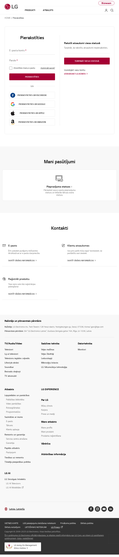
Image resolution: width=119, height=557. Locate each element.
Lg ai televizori (11, 353)
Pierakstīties (32, 76)
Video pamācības (13, 403)
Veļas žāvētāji (47, 353)
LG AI (7, 473)
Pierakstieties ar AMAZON (32, 122)
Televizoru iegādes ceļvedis (17, 358)
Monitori (82, 349)
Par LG (44, 399)
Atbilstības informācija (53, 454)
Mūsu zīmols (46, 405)
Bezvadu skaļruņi (13, 371)
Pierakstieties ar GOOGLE (32, 104)
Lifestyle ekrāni (12, 362)
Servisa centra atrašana (16, 438)
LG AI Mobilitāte (13, 487)
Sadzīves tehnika (50, 343)
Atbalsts (9, 389)
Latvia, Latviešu (17, 509)
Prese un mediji (48, 413)
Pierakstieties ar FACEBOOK (32, 95)
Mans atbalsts (49, 421)
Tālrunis (9, 425)
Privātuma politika (68, 523)
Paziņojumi (11, 452)
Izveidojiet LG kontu (75, 73)
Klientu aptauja (12, 429)
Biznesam (106, 3)
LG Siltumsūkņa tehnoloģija (54, 367)
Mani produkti (47, 431)
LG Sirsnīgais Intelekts (15, 479)
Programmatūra (13, 411)
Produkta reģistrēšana (51, 435)
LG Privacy (55, 527)
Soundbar (9, 367)
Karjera (44, 409)
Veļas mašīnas (47, 349)
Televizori (9, 349)
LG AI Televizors (13, 483)
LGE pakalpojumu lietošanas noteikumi (39, 523)
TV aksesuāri (11, 375)
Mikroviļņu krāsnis (49, 362)
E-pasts (9, 421)
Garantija (10, 442)
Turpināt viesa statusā (87, 61)
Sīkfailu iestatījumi (12, 527)
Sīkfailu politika (86, 523)
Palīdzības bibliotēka (15, 399)
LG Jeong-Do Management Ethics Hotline (25, 546)
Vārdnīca (45, 443)
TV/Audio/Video (13, 343)
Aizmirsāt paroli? (48, 68)
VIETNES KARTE (11, 523)
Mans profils (46, 427)
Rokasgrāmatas (13, 407)
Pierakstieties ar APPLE (32, 113)
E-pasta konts (17, 50)
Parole (13, 60)
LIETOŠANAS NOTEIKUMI (36, 527)
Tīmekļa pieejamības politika (18, 461)
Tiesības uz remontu (14, 457)
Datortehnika (85, 343)
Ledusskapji (46, 358)
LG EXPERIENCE (50, 389)
